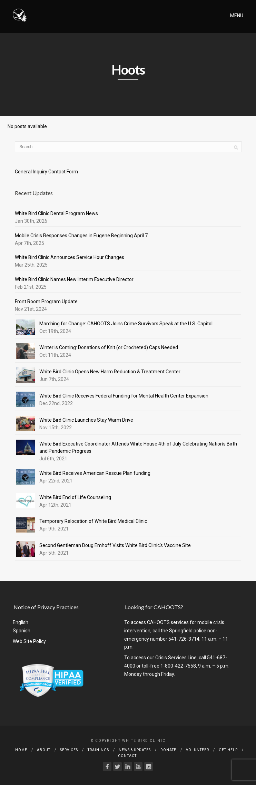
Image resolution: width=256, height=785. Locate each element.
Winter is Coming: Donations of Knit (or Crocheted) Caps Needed (108, 347)
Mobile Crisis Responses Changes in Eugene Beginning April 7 (81, 235)
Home (21, 750)
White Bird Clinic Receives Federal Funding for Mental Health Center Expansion (123, 396)
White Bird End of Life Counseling (75, 497)
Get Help (228, 750)
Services (69, 750)
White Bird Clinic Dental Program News (56, 213)
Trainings (98, 750)
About (43, 750)
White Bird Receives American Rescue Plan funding (94, 473)
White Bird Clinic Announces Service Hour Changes (69, 257)
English (20, 622)
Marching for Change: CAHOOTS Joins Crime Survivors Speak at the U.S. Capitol (126, 323)
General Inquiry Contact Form (46, 171)
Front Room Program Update (46, 301)
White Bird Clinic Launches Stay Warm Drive (86, 420)
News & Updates (135, 750)
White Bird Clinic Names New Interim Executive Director (74, 279)
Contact (127, 756)
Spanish (21, 630)
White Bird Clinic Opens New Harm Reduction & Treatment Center (109, 371)
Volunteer (197, 750)
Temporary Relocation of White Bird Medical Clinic (93, 521)
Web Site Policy (29, 641)
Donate (168, 750)
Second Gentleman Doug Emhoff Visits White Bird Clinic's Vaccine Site (115, 545)
